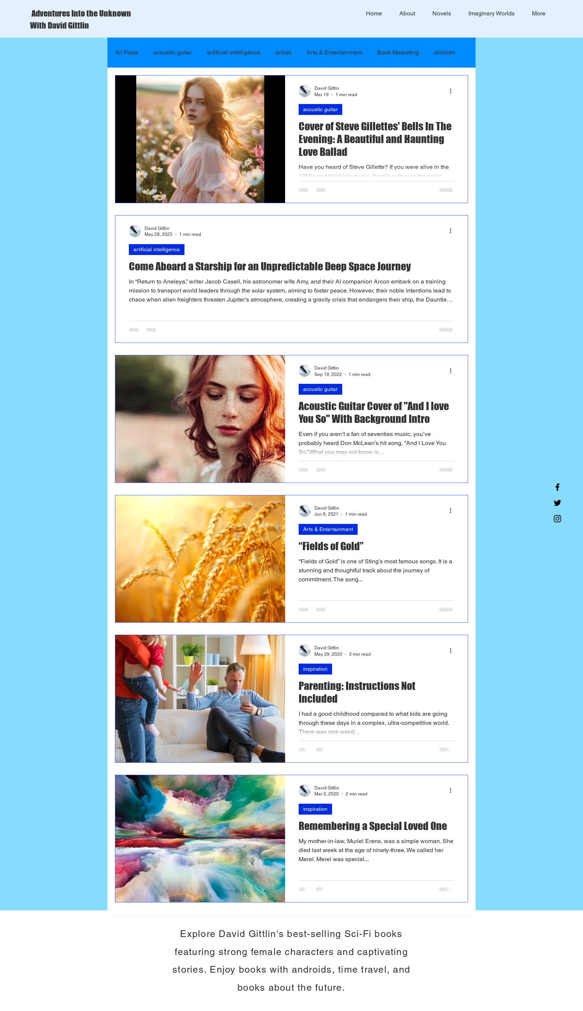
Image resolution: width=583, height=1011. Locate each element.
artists (283, 52)
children (444, 52)
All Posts (126, 52)
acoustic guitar (172, 52)
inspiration (315, 669)
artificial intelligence (233, 52)
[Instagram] (557, 519)
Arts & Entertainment (334, 52)
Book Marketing (398, 52)
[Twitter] (557, 503)
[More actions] (453, 90)
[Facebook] (557, 487)
